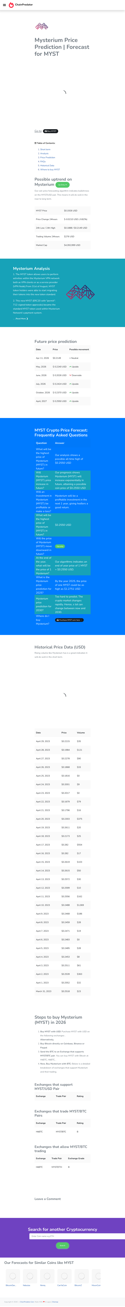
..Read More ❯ (21, 318)
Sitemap (55, 1302)
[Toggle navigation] (4, 5)
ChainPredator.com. (27, 1302)
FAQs (43, 161)
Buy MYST (50, 131)
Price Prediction (47, 157)
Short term (45, 149)
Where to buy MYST (50, 169)
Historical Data (47, 165)
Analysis (44, 153)
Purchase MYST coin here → (69, 620)
